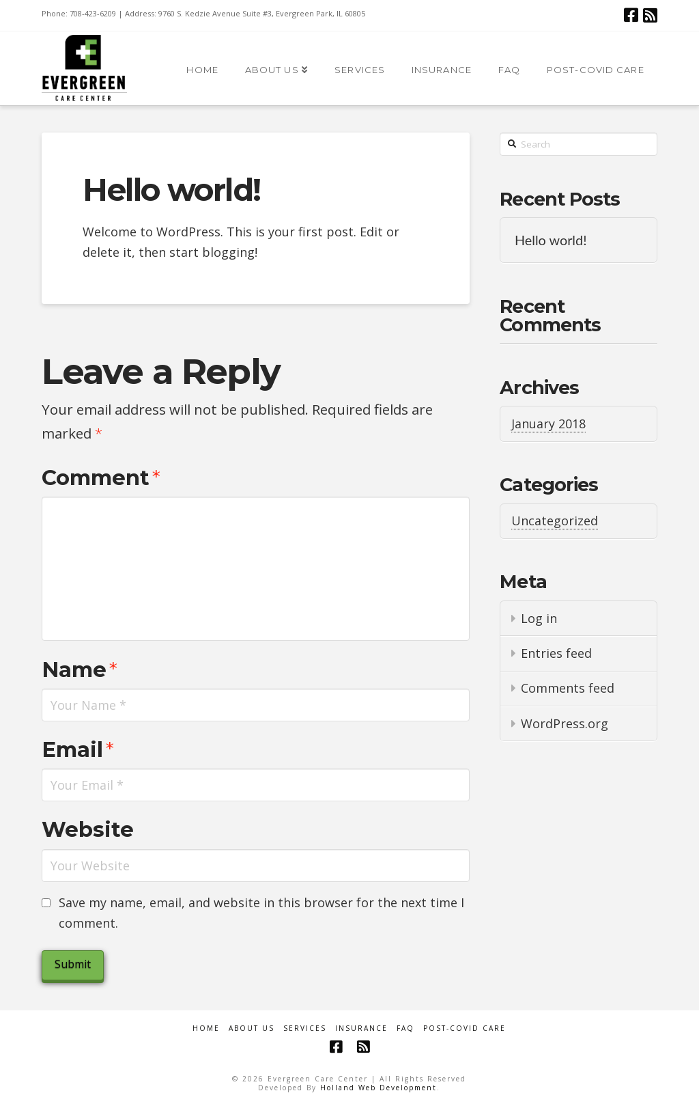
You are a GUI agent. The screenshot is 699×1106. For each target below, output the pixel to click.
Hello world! (551, 240)
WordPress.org (564, 723)
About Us (251, 1028)
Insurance (361, 1028)
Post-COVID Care (464, 1028)
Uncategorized (554, 520)
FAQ (405, 1028)
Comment (101, 477)
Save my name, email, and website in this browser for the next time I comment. (261, 913)
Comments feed (567, 688)
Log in (539, 618)
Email (78, 749)
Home (206, 1028)
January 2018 (548, 423)
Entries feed (556, 653)
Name (79, 669)
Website (88, 829)
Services (304, 1028)
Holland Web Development (378, 1087)
